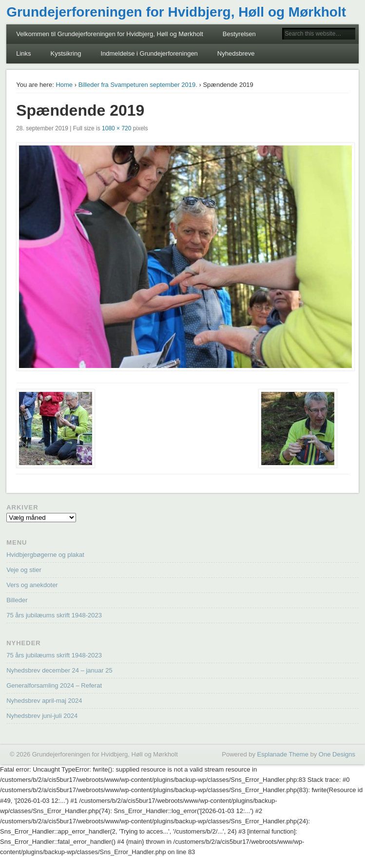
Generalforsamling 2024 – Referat (54, 685)
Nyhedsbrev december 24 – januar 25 (59, 670)
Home (64, 84)
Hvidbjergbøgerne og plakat (45, 554)
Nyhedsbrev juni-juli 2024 (41, 715)
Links (23, 53)
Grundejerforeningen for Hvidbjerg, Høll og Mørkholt (176, 12)
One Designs (337, 754)
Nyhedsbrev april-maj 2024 (44, 700)
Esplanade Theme (282, 754)
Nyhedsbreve (236, 53)
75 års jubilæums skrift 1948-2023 (54, 615)
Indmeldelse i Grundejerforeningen (148, 53)
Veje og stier (23, 569)
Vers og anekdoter (32, 585)
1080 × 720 (116, 128)
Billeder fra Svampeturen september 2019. (137, 84)
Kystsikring (66, 53)
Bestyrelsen (239, 34)
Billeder (16, 600)
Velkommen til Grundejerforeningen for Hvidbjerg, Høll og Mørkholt (109, 34)
